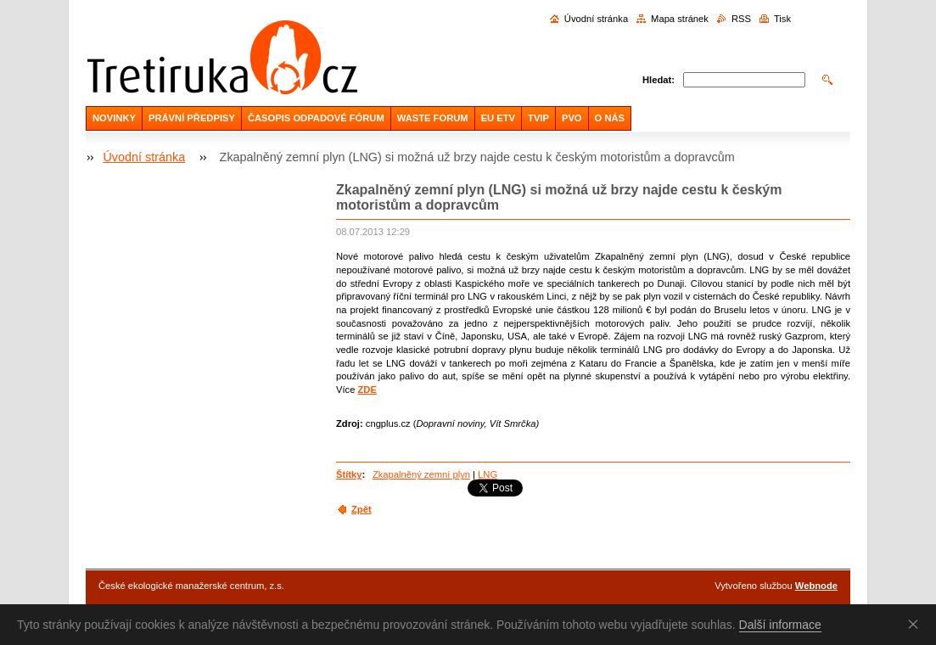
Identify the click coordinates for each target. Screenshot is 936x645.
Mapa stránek (680, 19)
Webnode (816, 585)
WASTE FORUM (432, 118)
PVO (572, 118)
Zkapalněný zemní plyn (421, 474)
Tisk (782, 19)
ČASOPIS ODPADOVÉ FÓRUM (316, 118)
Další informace (780, 624)
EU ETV (498, 118)
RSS (741, 19)
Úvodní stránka (596, 19)
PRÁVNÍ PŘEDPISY (192, 118)
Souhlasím (916, 623)
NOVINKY (114, 118)
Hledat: (658, 80)
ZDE (367, 389)
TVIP (538, 118)
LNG (487, 474)
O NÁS (610, 118)
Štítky (349, 474)
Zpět (361, 509)
